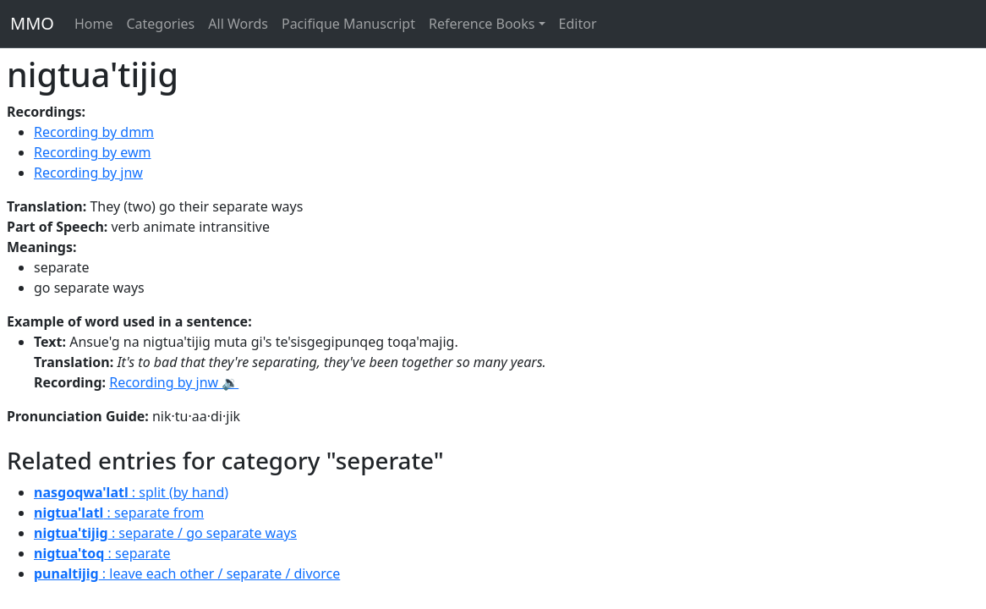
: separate (102, 553)
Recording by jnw (88, 172)
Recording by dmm (94, 132)
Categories (160, 23)
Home (93, 23)
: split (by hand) (131, 492)
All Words (238, 23)
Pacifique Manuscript (348, 23)
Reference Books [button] (482, 23)
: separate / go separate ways (165, 533)
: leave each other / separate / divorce (187, 573)
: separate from (119, 512)
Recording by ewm (92, 152)
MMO (32, 23)
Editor (578, 23)
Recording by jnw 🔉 (173, 382)
